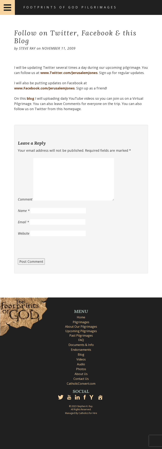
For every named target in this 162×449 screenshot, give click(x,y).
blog (30, 98)
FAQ (81, 340)
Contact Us (81, 379)
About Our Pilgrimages (81, 326)
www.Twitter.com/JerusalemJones (68, 72)
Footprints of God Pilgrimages (70, 7)
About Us (81, 374)
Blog (81, 354)
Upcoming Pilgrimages (81, 331)
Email (23, 222)
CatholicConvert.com (81, 384)
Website (23, 233)
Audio (81, 364)
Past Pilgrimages (81, 335)
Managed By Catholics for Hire (81, 413)
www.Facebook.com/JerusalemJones (44, 88)
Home (81, 317)
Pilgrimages (81, 322)
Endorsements (81, 350)
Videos (81, 359)
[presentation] (46, 249)
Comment (25, 199)
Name (24, 210)
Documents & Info (81, 345)
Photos (81, 369)
